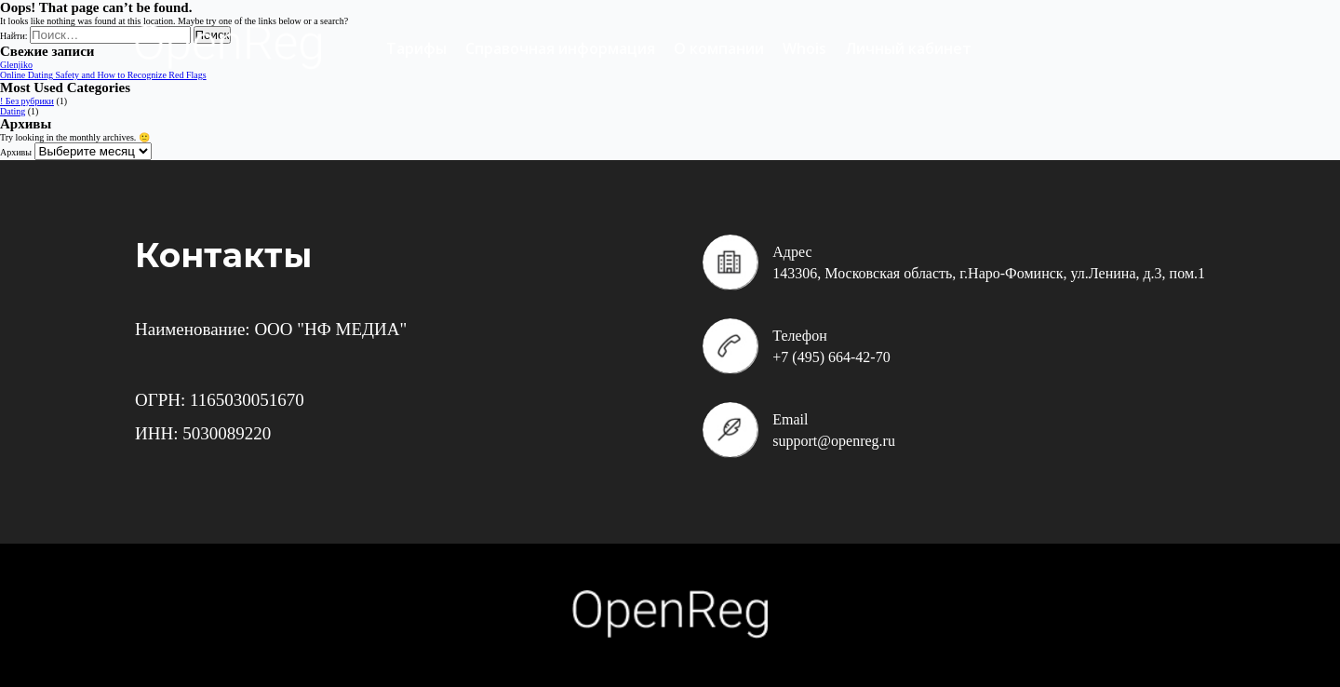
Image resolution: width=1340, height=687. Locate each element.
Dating (12, 111)
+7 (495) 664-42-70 (831, 357)
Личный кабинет (908, 48)
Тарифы (416, 48)
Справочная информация (560, 48)
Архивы (16, 152)
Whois (804, 48)
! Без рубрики (27, 101)
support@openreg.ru (833, 441)
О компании (719, 48)
